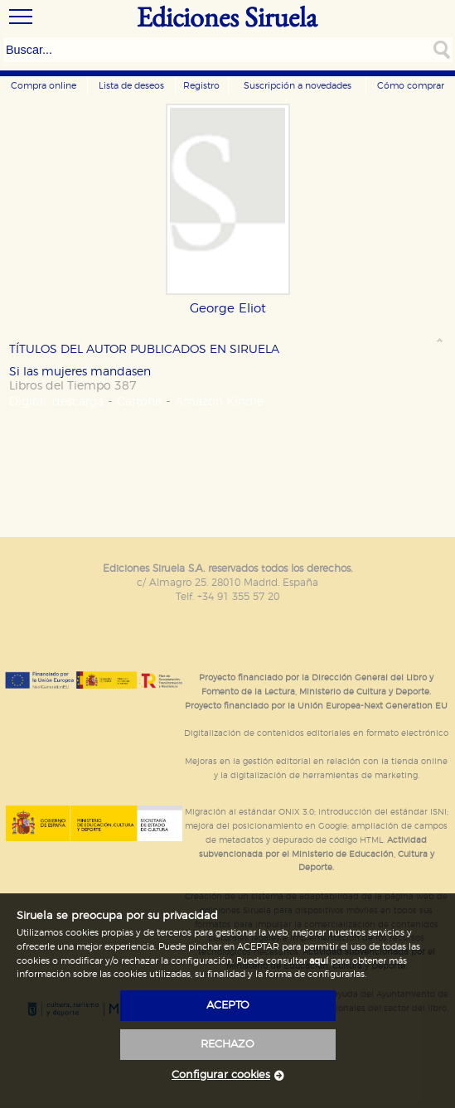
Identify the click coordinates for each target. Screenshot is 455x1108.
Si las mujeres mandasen (80, 371)
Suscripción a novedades (297, 85)
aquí (318, 960)
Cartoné (139, 401)
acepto (227, 1005)
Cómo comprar (410, 85)
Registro (201, 85)
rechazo (227, 1044)
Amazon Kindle (219, 401)
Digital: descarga (56, 401)
